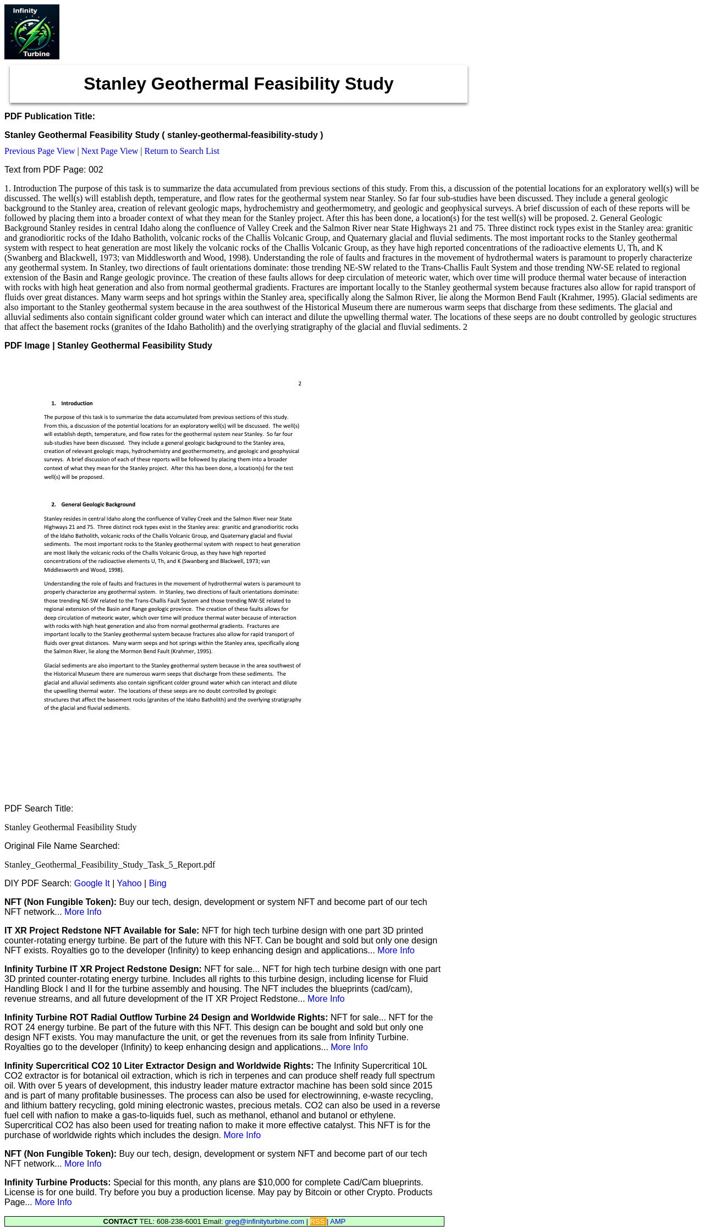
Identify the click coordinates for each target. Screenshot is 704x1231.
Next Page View (110, 151)
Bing (158, 883)
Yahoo (129, 883)
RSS (318, 1221)
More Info (83, 912)
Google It (92, 883)
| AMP (336, 1221)
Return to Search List (182, 151)
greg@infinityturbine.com (265, 1221)
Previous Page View (39, 151)
